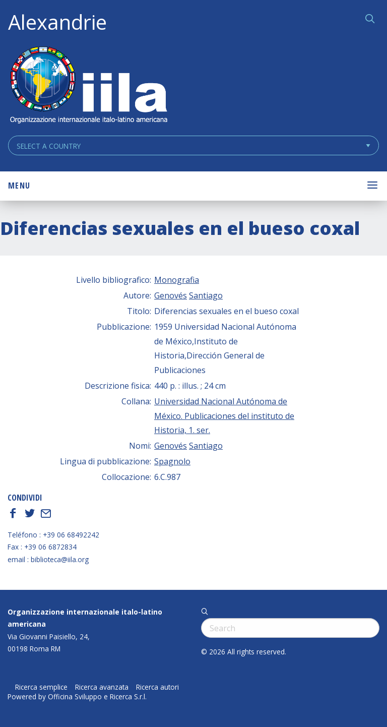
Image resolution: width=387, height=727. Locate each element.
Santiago (206, 295)
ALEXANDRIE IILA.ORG (88, 86)
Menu (19, 185)
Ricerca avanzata (101, 687)
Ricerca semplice (41, 687)
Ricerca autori (157, 687)
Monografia (176, 279)
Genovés (170, 295)
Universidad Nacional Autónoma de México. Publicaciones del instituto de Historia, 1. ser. (224, 416)
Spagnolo (172, 461)
